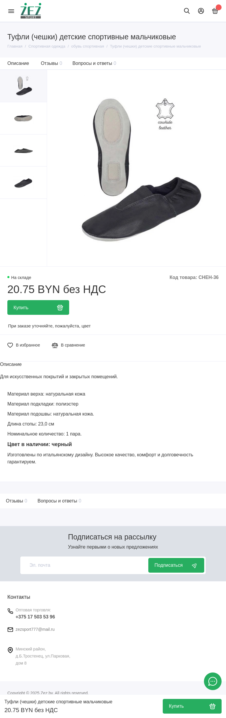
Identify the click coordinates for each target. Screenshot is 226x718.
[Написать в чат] (213, 681)
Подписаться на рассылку (112, 537)
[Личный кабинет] (201, 10)
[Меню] (11, 11)
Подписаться (176, 565)
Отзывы (51, 63)
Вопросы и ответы (94, 63)
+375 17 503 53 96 (35, 616)
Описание (18, 63)
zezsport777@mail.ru (35, 629)
